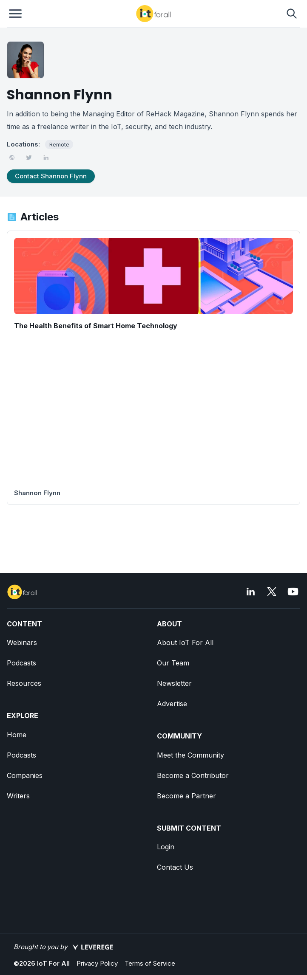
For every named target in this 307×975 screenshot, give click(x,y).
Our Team (173, 663)
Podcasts (21, 663)
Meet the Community (190, 755)
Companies (25, 775)
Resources (24, 683)
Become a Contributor (193, 775)
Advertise (172, 703)
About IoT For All (185, 642)
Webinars (22, 642)
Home (16, 734)
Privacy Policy (97, 963)
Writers (18, 796)
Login (165, 847)
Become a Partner (186, 796)
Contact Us (175, 867)
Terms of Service (150, 963)
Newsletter (174, 683)
